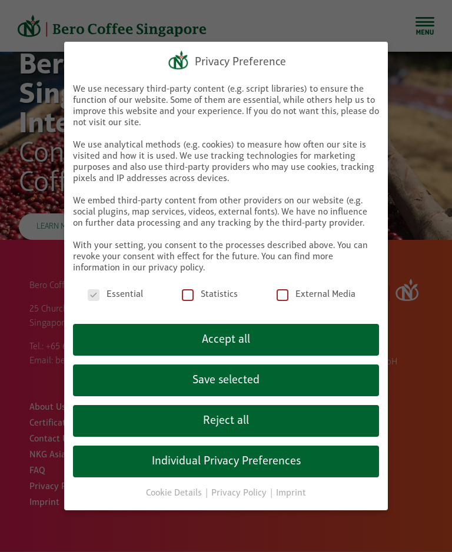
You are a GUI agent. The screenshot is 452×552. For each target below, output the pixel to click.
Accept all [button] (226, 335)
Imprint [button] (291, 488)
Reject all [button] (226, 416)
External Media (316, 290)
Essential (115, 290)
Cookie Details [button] (175, 488)
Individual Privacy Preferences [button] (226, 457)
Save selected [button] (226, 376)
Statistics (210, 290)
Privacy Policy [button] (240, 488)
